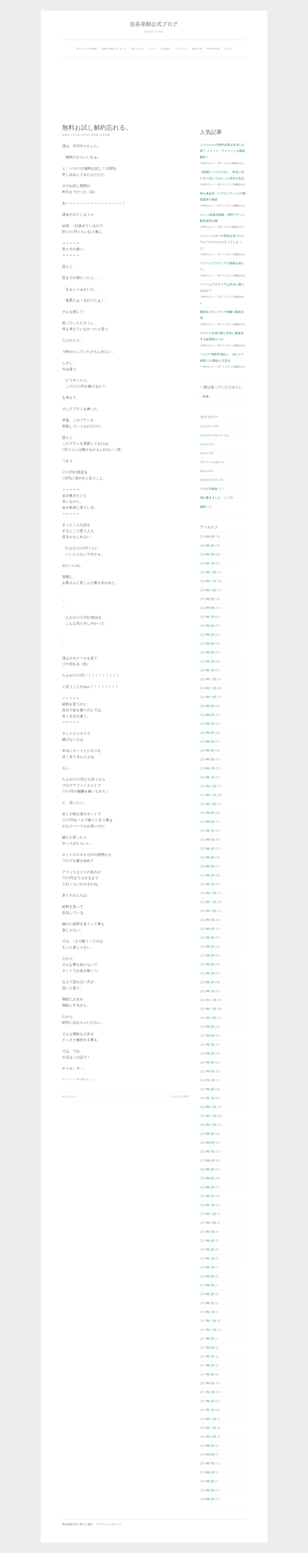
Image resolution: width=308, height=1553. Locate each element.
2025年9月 (207, 599)
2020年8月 (207, 1142)
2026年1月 (207, 563)
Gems (204, 453)
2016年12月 (208, 1419)
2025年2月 (207, 661)
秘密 (203, 507)
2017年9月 (207, 1338)
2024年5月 (207, 741)
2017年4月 (207, 1383)
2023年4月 (207, 857)
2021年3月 (207, 1080)
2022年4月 (207, 964)
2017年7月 (207, 1356)
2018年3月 (207, 1294)
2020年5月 (207, 1169)
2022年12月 (208, 893)
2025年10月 (208, 590)
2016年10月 (208, 1436)
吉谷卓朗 (105, 135)
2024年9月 (207, 706)
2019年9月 (207, 1232)
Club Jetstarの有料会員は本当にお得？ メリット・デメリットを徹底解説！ (222, 151)
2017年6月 (207, 1365)
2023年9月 (207, 813)
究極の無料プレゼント (114, 48)
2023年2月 (207, 875)
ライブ (152, 48)
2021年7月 (207, 1044)
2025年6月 (207, 626)
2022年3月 (207, 973)
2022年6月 (207, 946)
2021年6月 (207, 1053)
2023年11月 (208, 795)
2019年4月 (207, 1240)
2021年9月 (207, 1027)
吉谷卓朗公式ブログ (154, 23)
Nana (203, 471)
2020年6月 (207, 1160)
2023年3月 (207, 866)
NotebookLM (208, 480)
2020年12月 (208, 1107)
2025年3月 (207, 652)
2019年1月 (207, 1258)
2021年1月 (207, 1098)
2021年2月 (207, 1089)
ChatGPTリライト (211, 435)
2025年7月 (207, 617)
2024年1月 (207, 777)
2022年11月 (208, 902)
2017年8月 (207, 1348)
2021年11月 (208, 1009)
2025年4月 (207, 643)
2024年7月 (207, 724)
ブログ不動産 (209, 489)
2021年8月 (207, 1035)
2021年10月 (208, 1018)
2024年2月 (207, 768)
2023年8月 (207, 822)
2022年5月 (207, 955)
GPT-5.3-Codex (210, 462)
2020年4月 (207, 1178)
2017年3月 (207, 1392)
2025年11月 (208, 581)
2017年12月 (208, 1321)
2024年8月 (207, 715)
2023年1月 (207, 884)
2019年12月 (208, 1214)
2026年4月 (207, 536)
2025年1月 (207, 670)
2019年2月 (207, 1249)
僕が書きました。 (86, 1079)
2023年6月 (207, 839)
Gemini (204, 444)
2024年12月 (208, 679)
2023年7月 (207, 831)
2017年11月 (208, 1330)
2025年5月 (207, 635)
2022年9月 (207, 920)
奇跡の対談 (213, 48)
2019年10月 (208, 1223)
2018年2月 (207, 1303)
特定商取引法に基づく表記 (77, 1524)
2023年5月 (207, 848)
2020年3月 (207, 1187)
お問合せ (166, 48)
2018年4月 (207, 1285)
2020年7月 (207, 1151)
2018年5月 (207, 1276)
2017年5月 (207, 1374)
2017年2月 (207, 1401)
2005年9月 (207, 1499)
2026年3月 (207, 545)
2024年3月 (207, 759)
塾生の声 (197, 48)
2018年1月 (207, 1312)
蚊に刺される (69, 1096)
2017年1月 (207, 1410)
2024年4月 (207, 750)
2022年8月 (207, 929)
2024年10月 (208, 697)
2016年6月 (207, 1472)
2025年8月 (207, 608)
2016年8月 (207, 1454)
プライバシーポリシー (109, 1524)
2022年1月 (207, 991)
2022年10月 (208, 911)
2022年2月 (207, 982)
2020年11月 (208, 1116)
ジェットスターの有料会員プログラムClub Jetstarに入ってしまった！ (222, 242)
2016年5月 (207, 1481)
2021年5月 (207, 1062)
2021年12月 (208, 1000)
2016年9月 (207, 1446)
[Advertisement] (154, 90)
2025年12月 (208, 572)
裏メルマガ (138, 48)
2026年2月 (207, 554)
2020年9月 (207, 1134)
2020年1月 (207, 1205)
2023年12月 (208, 786)
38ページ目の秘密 (86, 48)
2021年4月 (207, 1071)
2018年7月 (207, 1267)
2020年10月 (208, 1125)
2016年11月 (208, 1428)
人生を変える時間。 (180, 1096)
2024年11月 (208, 688)
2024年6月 (207, 733)
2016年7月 (207, 1463)
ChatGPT (206, 426)
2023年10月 (208, 804)
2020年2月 (207, 1196)
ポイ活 (228, 48)
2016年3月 (207, 1490)
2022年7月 (207, 937)
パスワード (181, 48)
